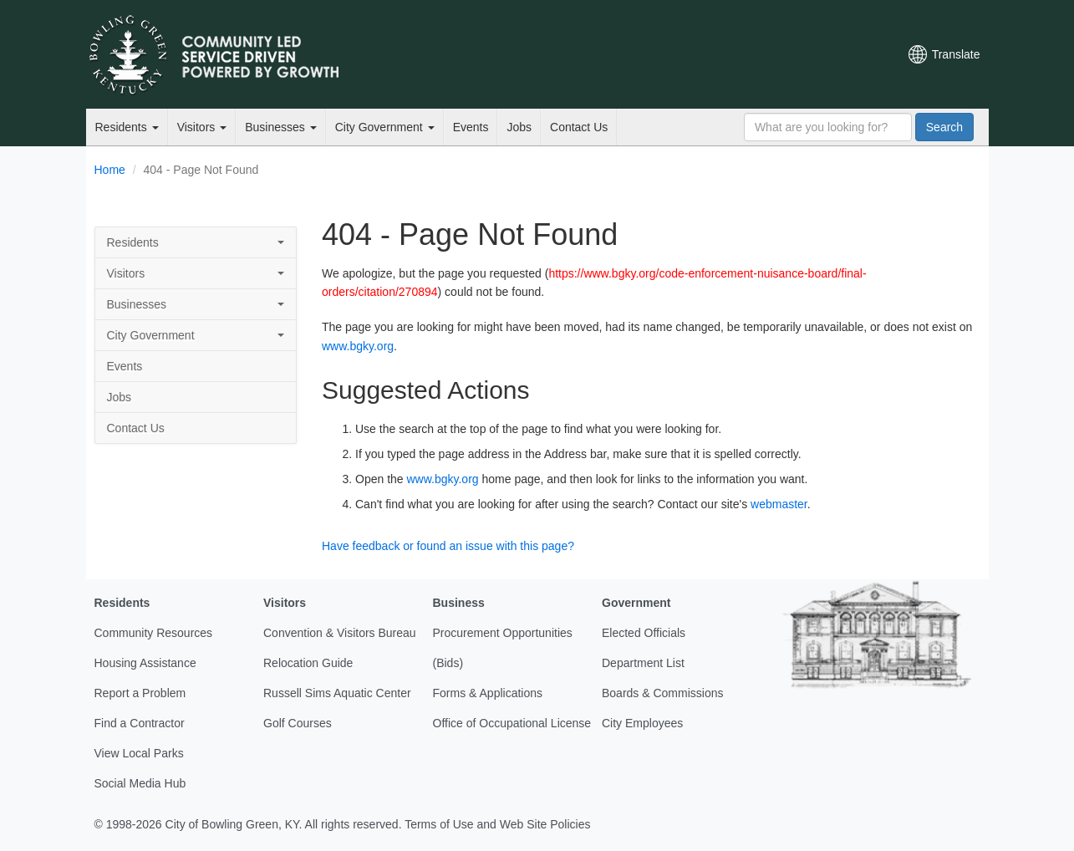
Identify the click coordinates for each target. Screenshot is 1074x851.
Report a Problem (140, 693)
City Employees (642, 723)
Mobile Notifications (850, 54)
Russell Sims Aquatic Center (337, 693)
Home (109, 169)
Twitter (737, 54)
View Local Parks (139, 753)
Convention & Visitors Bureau (339, 633)
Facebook (765, 54)
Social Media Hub (140, 783)
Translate (956, 54)
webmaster (779, 504)
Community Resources (153, 633)
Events (471, 127)
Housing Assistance (145, 663)
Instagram (822, 54)
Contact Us (579, 127)
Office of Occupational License (512, 723)
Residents (127, 127)
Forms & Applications (488, 693)
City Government (385, 127)
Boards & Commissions (663, 693)
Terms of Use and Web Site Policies (497, 824)
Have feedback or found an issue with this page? (448, 546)
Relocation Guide (308, 663)
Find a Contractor (139, 723)
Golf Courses (297, 723)
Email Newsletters (708, 54)
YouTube (794, 54)
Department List (643, 663)
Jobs (519, 127)
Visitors (202, 127)
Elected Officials (643, 633)
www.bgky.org (358, 346)
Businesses (280, 127)
